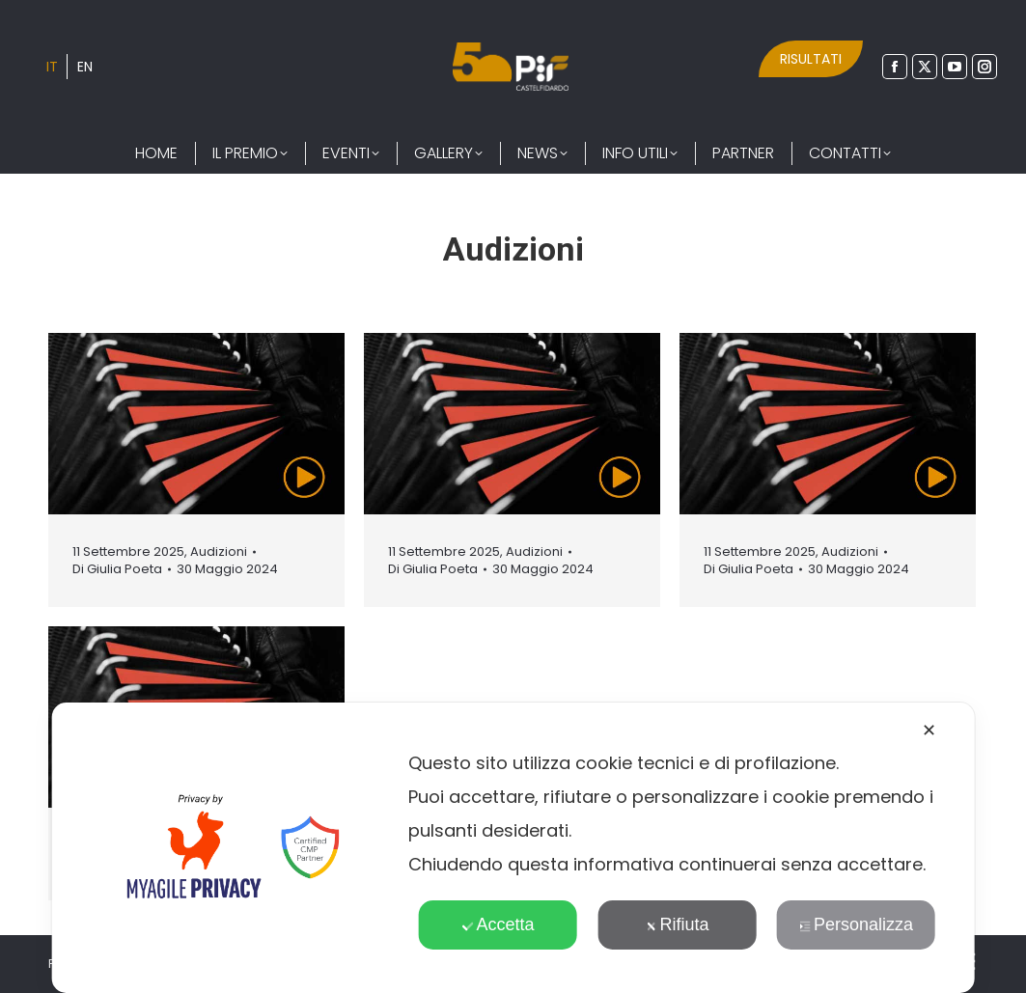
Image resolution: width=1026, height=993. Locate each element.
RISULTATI (811, 59)
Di (117, 569)
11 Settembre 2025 (128, 551)
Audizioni (218, 551)
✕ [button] (929, 730)
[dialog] (513, 848)
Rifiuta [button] (676, 924)
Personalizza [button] (856, 924)
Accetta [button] (497, 924)
